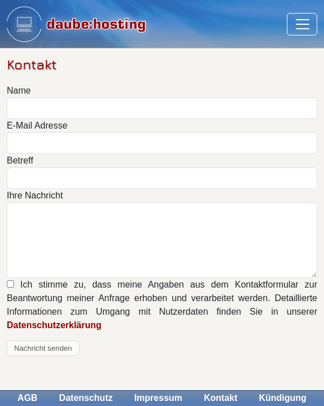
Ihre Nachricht (35, 195)
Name (19, 90)
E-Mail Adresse (37, 125)
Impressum (158, 398)
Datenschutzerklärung (54, 325)
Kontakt (221, 398)
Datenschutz (86, 398)
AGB (27, 398)
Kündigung (282, 398)
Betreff (20, 160)
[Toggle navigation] (302, 24)
